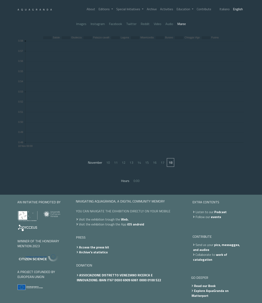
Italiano (224, 9)
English (238, 9)
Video (157, 23)
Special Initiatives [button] (128, 9)
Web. (125, 219)
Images (81, 23)
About (91, 9)
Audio (169, 23)
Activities (166, 9)
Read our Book (205, 285)
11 (116, 162)
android (138, 224)
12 (123, 162)
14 (139, 162)
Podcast (220, 211)
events (216, 216)
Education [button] (183, 9)
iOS (129, 224)
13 (131, 162)
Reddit (145, 23)
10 (108, 162)
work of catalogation (210, 257)
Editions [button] (104, 9)
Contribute (204, 9)
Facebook (115, 23)
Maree (181, 23)
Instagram (97, 23)
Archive (152, 9)
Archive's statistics (93, 252)
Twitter (131, 23)
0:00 (136, 180)
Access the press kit (94, 247)
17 (162, 162)
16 (155, 162)
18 (170, 162)
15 (147, 162)
